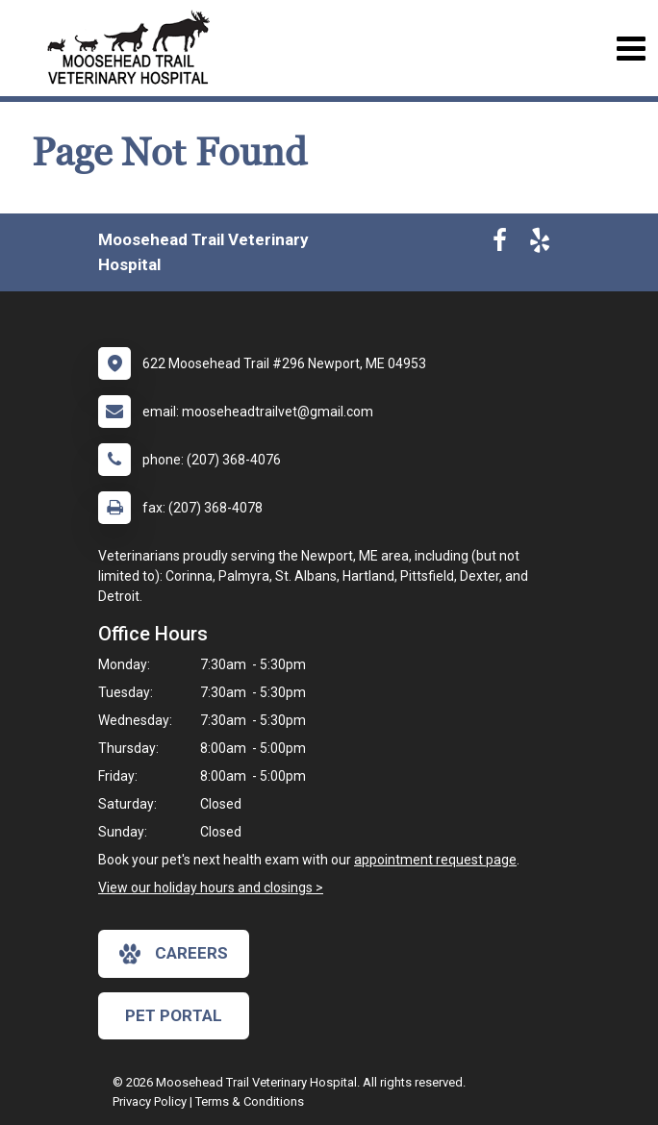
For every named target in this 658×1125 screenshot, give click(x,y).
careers (173, 953)
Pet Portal (173, 1015)
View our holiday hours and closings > (210, 887)
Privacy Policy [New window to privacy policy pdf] (150, 1101)
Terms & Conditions (249, 1101)
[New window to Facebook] (500, 244)
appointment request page (435, 859)
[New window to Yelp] (539, 244)
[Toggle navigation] (630, 48)
